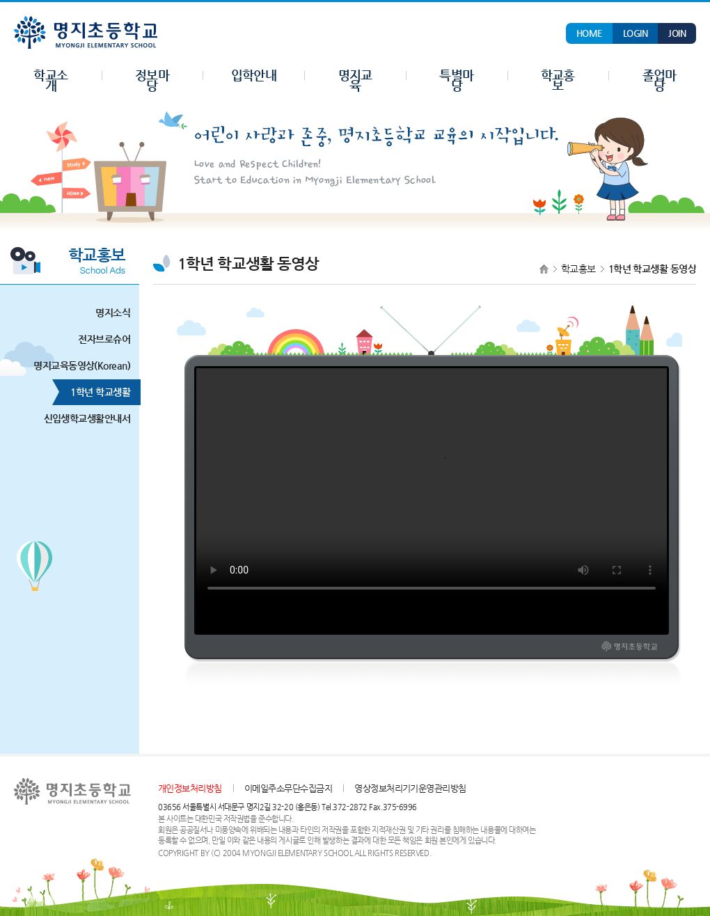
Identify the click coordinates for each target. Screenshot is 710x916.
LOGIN (635, 33)
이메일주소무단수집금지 (288, 788)
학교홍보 (578, 268)
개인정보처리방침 (190, 788)
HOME (589, 33)
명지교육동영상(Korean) (76, 366)
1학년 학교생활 (95, 392)
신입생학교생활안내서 (81, 419)
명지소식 (107, 313)
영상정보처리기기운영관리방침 (410, 788)
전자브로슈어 (99, 339)
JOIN (677, 33)
